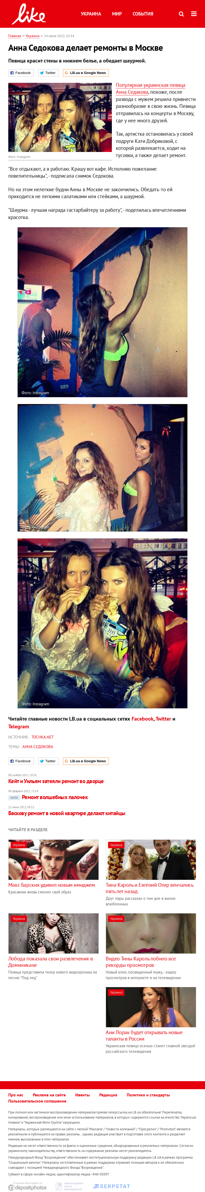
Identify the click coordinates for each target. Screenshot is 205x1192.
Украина (91, 14)
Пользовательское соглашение (37, 1101)
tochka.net (42, 737)
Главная (14, 35)
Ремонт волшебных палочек (48, 797)
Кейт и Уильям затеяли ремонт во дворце (56, 781)
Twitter (163, 718)
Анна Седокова (37, 746)
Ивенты (82, 1094)
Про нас (15, 1094)
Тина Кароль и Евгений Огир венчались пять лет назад (149, 888)
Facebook (142, 718)
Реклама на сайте (49, 1094)
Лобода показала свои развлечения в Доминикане (50, 961)
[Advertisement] (53, 1024)
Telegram (18, 726)
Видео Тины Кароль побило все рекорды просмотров (141, 961)
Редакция (108, 1094)
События (143, 14)
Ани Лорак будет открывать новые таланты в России (144, 1035)
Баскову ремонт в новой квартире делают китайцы (66, 813)
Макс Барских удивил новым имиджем (51, 884)
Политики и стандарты (148, 1094)
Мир (117, 14)
